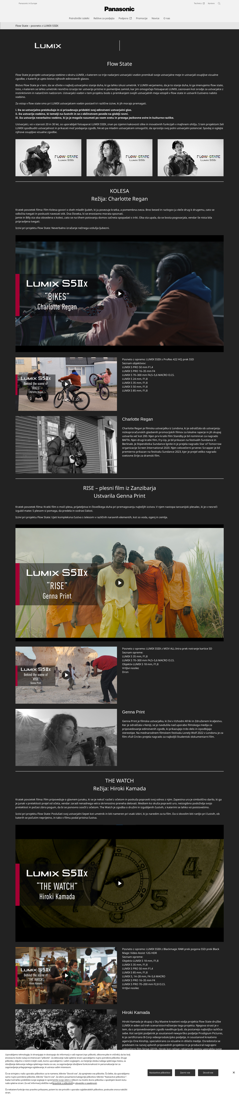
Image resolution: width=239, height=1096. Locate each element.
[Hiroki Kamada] (66, 1037)
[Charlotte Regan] (66, 444)
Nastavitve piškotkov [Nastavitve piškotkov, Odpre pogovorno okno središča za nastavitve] (159, 1072)
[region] (119, 1073)
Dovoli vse (208, 1072)
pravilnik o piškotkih (62, 1083)
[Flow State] (119, 40)
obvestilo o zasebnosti (86, 1083)
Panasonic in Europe (28, 3)
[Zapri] (233, 1072)
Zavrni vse (185, 1072)
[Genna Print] (66, 737)
